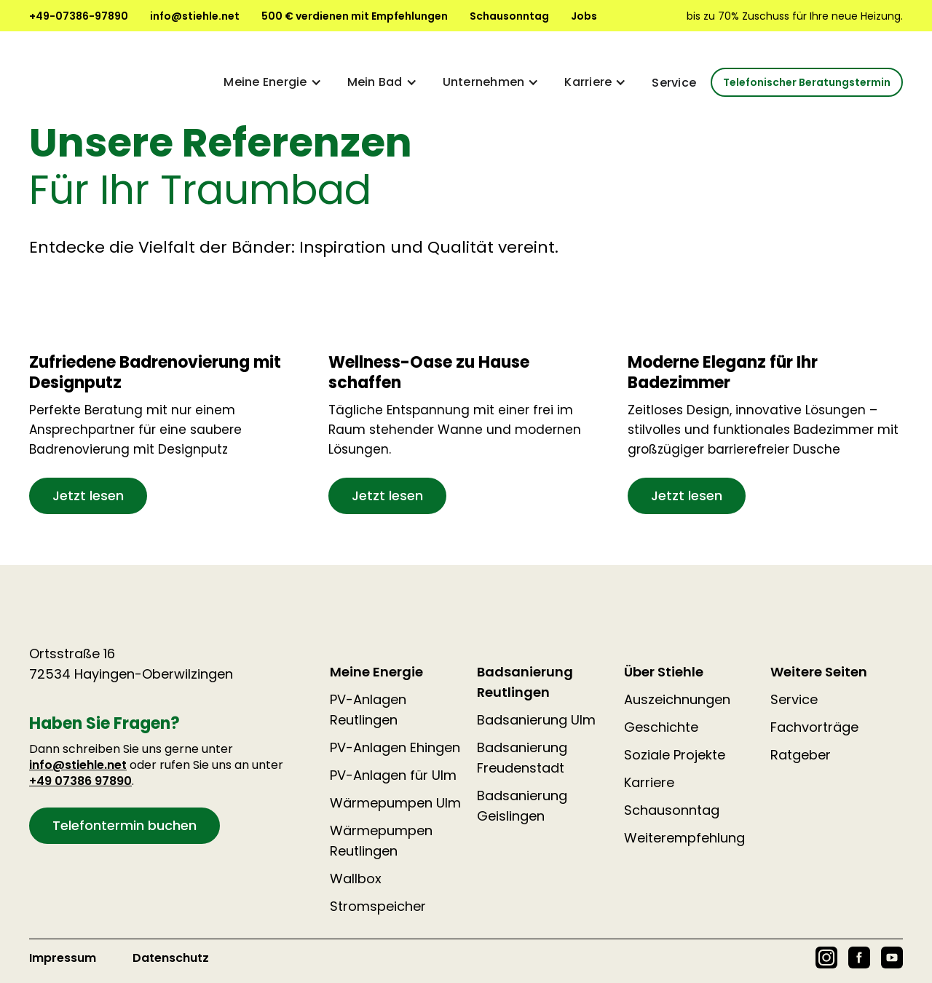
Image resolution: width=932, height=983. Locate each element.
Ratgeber (800, 755)
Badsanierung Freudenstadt (522, 757)
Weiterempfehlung (684, 838)
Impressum (62, 958)
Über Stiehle (663, 672)
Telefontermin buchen (124, 825)
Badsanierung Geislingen (522, 805)
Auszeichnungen (677, 699)
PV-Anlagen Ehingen (395, 747)
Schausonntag (509, 16)
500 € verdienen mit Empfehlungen (354, 16)
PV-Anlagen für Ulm (393, 775)
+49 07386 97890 (80, 781)
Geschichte (661, 727)
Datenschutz (171, 958)
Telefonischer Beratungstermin (806, 82)
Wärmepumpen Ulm (395, 803)
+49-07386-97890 (78, 16)
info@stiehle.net (195, 16)
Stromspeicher (378, 906)
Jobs (584, 16)
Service (674, 82)
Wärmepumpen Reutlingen (381, 840)
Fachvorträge (814, 727)
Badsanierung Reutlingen (525, 682)
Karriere (649, 782)
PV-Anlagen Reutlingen (368, 709)
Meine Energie (376, 672)
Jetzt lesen (88, 495)
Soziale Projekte (674, 755)
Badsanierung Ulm (536, 720)
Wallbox (356, 878)
